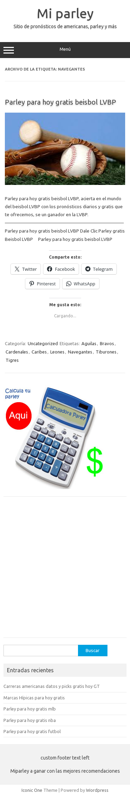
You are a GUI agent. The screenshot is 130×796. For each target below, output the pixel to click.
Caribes (39, 351)
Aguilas (88, 343)
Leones (57, 351)
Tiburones (106, 351)
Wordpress (97, 790)
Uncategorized (43, 343)
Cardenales (17, 351)
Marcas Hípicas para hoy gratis (34, 697)
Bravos (107, 343)
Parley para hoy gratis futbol (32, 731)
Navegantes (80, 351)
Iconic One (31, 790)
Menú (65, 50)
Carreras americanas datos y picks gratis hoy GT (51, 686)
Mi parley (65, 13)
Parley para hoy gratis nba (29, 720)
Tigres (12, 360)
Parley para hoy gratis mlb (29, 708)
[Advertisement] (65, 570)
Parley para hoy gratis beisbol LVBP (60, 102)
